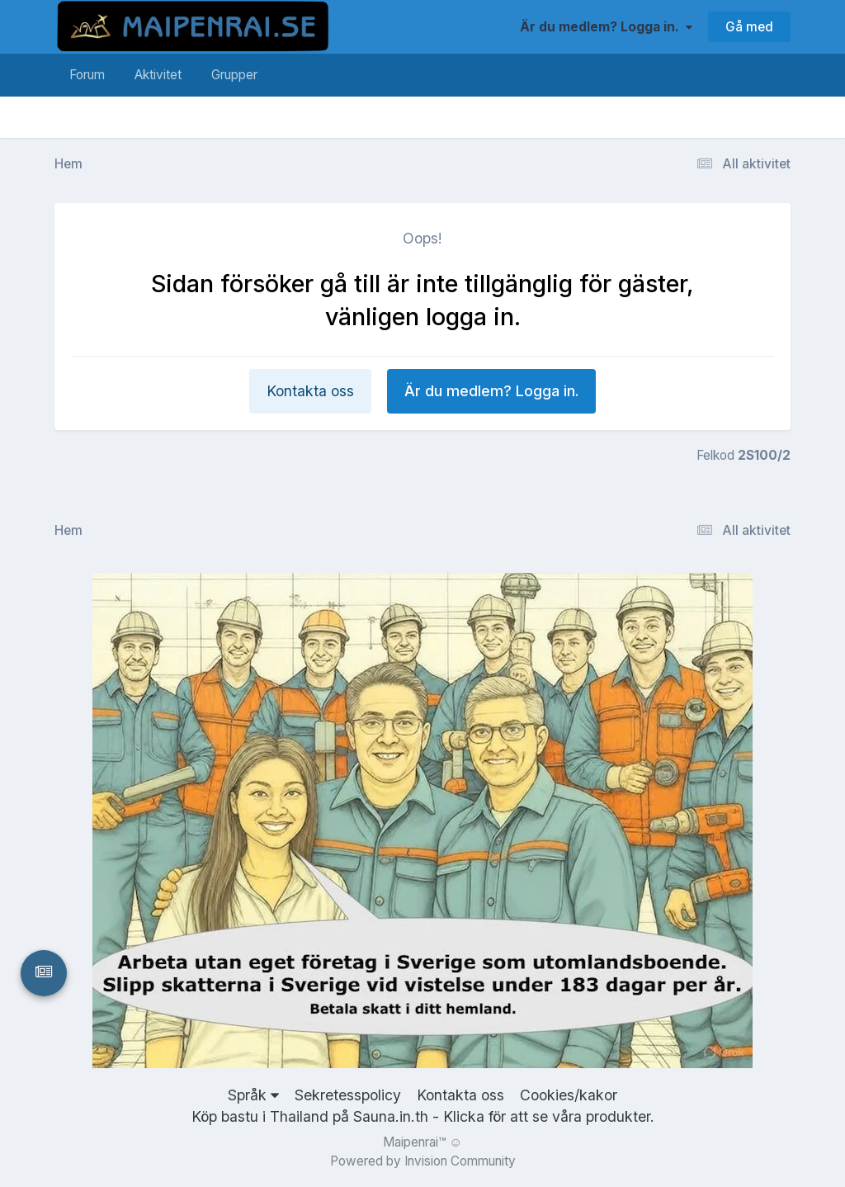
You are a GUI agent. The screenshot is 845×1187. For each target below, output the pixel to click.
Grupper (234, 75)
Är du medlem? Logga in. (606, 27)
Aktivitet (158, 75)
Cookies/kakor (568, 1095)
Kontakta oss (310, 391)
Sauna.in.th (390, 1116)
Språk (253, 1095)
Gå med (749, 27)
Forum (87, 75)
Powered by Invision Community (423, 1161)
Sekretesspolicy (348, 1095)
